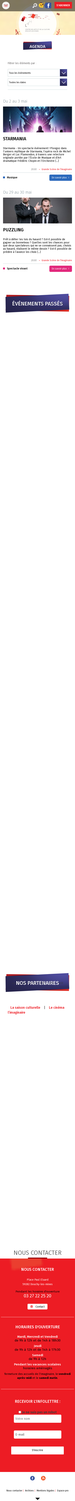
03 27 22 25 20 (37, 1296)
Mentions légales (45, 1490)
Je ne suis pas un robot (38, 1412)
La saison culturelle (25, 1008)
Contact (37, 1306)
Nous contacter (14, 1490)
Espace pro (63, 1490)
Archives (29, 1490)
